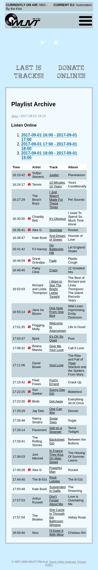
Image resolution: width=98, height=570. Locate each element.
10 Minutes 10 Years (57, 184)
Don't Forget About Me (56, 500)
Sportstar (55, 230)
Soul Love (56, 365)
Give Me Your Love (56, 348)
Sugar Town (53, 420)
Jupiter (54, 175)
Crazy (53, 270)
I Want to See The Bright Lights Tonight (55, 289)
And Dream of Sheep (57, 237)
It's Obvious (57, 219)
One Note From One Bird (56, 312)
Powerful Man (55, 470)
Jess (14, 116)
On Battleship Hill (56, 249)
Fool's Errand (54, 382)
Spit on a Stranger (55, 430)
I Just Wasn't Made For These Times (56, 199)
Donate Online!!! (71, 72)
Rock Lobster (54, 479)
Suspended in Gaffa (57, 489)
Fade (52, 261)
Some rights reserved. (62, 561)
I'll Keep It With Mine (56, 532)
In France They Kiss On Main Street (56, 456)
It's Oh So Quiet (56, 338)
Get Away (56, 401)
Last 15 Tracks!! (29, 72)
